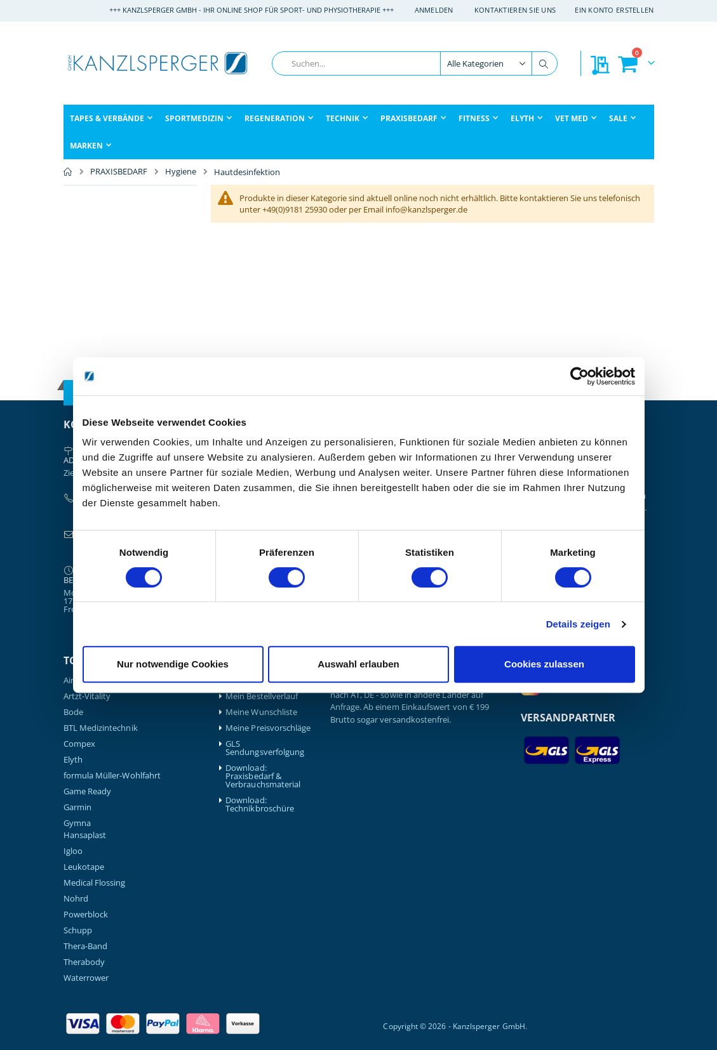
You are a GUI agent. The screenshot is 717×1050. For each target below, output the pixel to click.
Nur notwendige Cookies (173, 664)
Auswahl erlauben (358, 664)
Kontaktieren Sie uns (515, 10)
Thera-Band (86, 946)
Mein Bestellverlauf (261, 696)
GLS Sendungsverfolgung (264, 748)
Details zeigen (578, 624)
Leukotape (84, 867)
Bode (73, 712)
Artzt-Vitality (87, 696)
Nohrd (76, 899)
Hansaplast (85, 835)
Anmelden (434, 10)
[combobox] (415, 63)
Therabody (84, 962)
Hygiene (180, 171)
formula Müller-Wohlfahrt (112, 775)
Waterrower (86, 978)
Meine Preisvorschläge (268, 728)
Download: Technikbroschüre (259, 804)
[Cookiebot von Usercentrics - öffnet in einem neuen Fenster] (579, 376)
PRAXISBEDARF (118, 171)
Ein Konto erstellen (614, 10)
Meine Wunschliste (261, 712)
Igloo (73, 851)
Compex (79, 744)
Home (68, 171)
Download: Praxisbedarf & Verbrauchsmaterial (262, 776)
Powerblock (86, 914)
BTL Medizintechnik (101, 728)
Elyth (73, 760)
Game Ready (88, 791)
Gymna (77, 823)
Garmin (77, 807)
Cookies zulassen (544, 664)
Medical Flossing (95, 883)
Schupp (78, 930)
